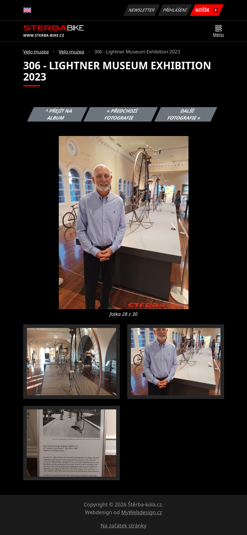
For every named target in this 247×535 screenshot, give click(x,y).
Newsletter (142, 10)
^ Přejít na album (59, 114)
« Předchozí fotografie (121, 114)
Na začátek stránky (123, 525)
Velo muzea (36, 51)
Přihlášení (175, 10)
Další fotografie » (184, 114)
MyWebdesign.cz (141, 512)
